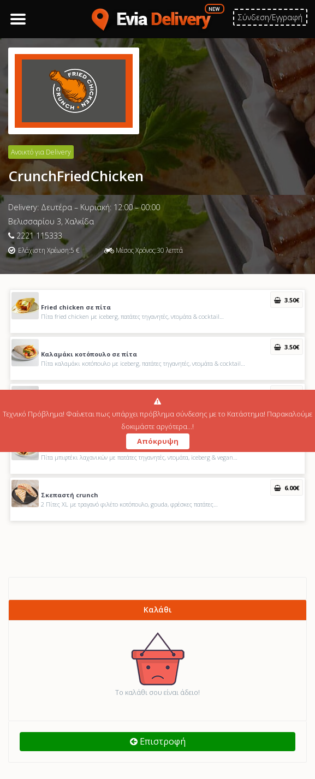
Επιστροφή (158, 741)
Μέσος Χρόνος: (136, 250)
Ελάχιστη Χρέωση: (44, 250)
